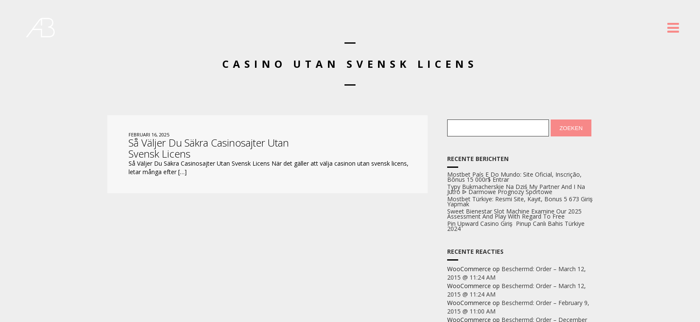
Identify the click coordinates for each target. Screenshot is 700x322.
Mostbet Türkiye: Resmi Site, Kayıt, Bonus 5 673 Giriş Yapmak (520, 202)
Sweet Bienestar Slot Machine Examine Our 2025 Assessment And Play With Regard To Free (514, 214)
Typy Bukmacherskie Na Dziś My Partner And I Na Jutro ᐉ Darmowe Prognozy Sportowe (516, 189)
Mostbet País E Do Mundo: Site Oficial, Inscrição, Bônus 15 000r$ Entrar (514, 177)
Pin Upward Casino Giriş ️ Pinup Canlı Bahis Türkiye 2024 (516, 226)
